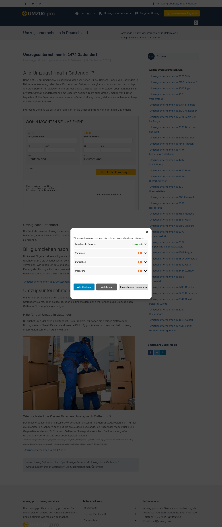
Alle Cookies (84, 287)
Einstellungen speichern (133, 287)
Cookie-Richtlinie (90, 294)
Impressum (135, 294)
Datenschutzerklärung (114, 294)
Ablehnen (106, 287)
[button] (146, 232)
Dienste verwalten (84, 278)
